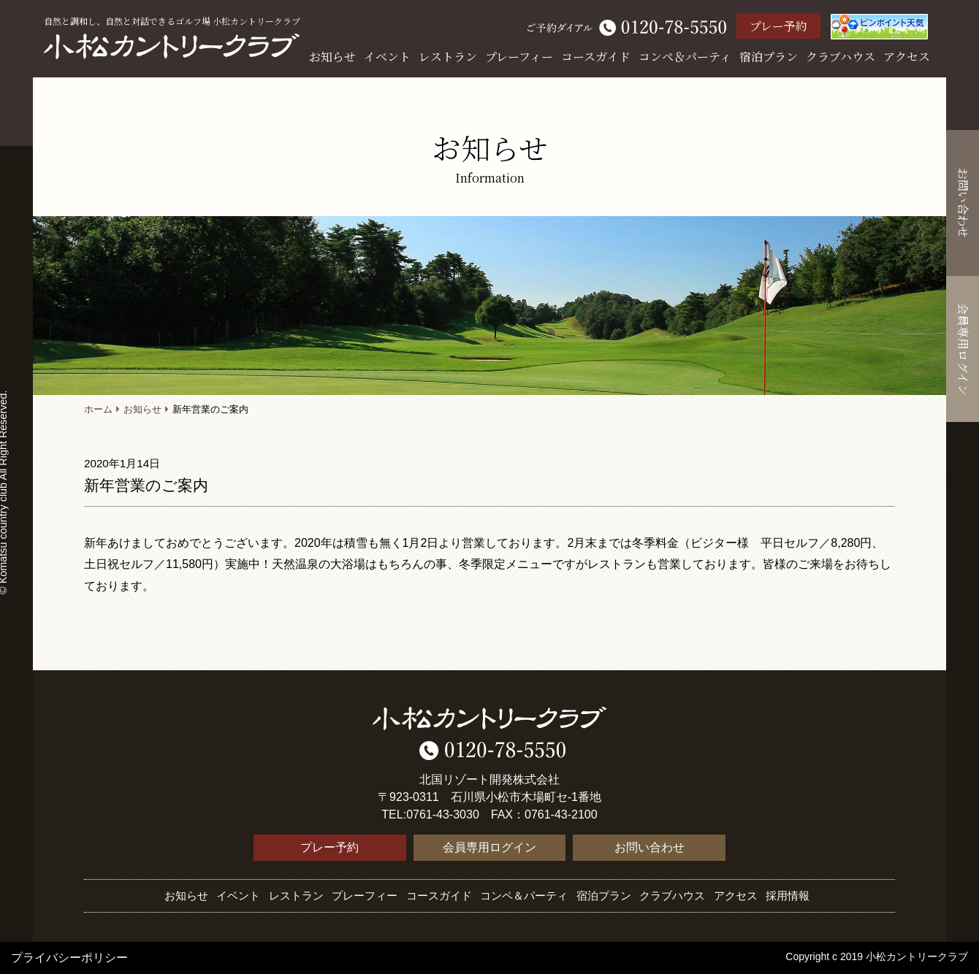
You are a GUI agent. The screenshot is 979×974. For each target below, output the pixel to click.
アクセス (906, 56)
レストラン (448, 56)
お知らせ (332, 56)
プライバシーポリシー (69, 957)
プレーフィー (519, 56)
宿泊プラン (768, 56)
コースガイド (596, 56)
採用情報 (788, 895)
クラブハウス (840, 56)
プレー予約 (778, 26)
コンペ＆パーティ (685, 56)
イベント (387, 56)
